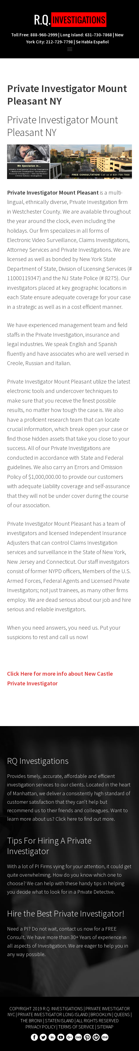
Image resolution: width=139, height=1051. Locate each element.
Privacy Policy (41, 1027)
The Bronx (31, 1020)
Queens (122, 1014)
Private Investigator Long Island (53, 1014)
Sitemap (105, 1027)
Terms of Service (76, 1027)
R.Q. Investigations (69, 19)
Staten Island (59, 1020)
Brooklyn (101, 1014)
